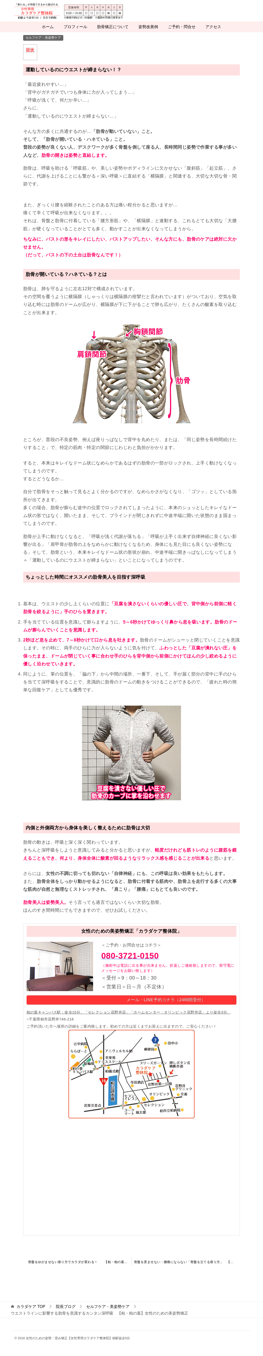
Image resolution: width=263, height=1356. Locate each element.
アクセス (213, 32)
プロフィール (75, 32)
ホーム (48, 32)
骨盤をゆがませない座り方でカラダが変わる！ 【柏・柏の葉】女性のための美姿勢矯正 (80, 1267)
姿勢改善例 (148, 32)
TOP (30, 1312)
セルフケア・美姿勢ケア (43, 43)
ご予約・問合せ (182, 32)
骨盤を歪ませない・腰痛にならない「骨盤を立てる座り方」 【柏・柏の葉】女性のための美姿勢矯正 (187, 1267)
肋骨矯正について (113, 32)
